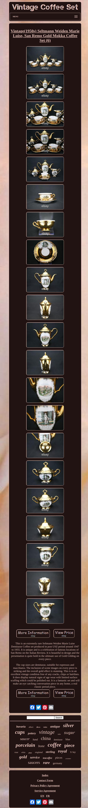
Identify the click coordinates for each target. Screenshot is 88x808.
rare (46, 763)
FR (48, 795)
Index (45, 775)
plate (30, 753)
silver (68, 725)
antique (55, 726)
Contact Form (45, 780)
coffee (54, 745)
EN (42, 795)
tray (73, 752)
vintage (47, 732)
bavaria (21, 726)
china (46, 738)
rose (16, 752)
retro (45, 727)
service (35, 757)
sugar (69, 733)
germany (57, 763)
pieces (58, 757)
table (59, 734)
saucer (25, 739)
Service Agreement (45, 790)
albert (31, 727)
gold (23, 756)
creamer (68, 758)
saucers (34, 762)
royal (62, 751)
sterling (50, 751)
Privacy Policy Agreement (45, 785)
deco (38, 727)
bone (41, 746)
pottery (32, 733)
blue (68, 739)
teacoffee (47, 758)
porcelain (25, 745)
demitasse (58, 739)
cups (20, 732)
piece (69, 745)
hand (35, 739)
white (23, 752)
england (39, 752)
